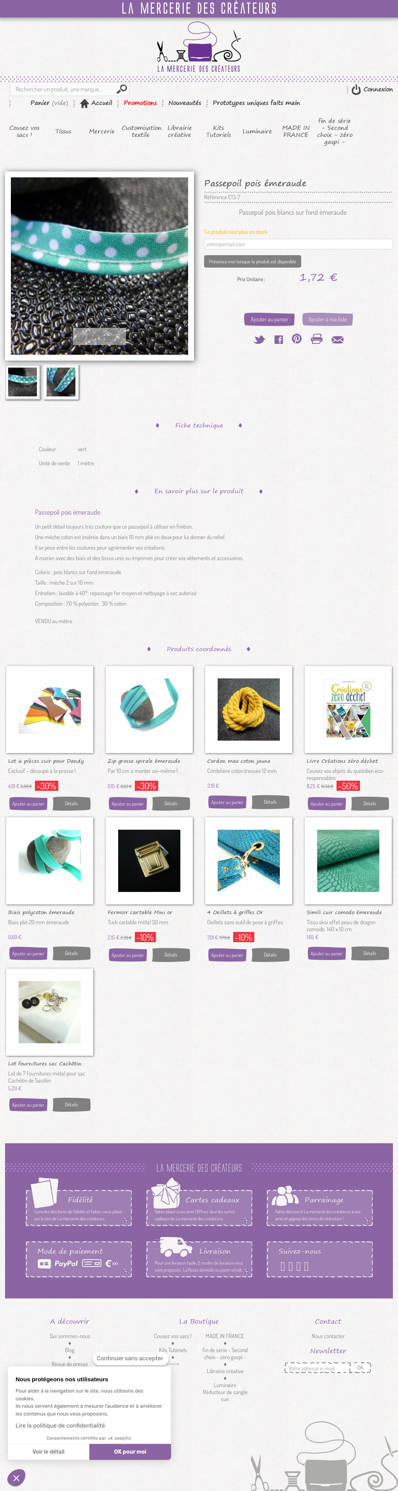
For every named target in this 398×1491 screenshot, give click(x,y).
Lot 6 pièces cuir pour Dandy (46, 760)
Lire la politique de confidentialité (60, 1425)
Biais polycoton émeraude (41, 912)
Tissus (63, 131)
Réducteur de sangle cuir (225, 1395)
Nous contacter (328, 1336)
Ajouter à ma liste (328, 319)
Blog (70, 1350)
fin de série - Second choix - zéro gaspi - (335, 131)
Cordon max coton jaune (239, 760)
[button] (16, 1477)
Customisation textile (141, 131)
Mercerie (102, 131)
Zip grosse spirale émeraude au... (144, 760)
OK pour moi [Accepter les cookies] (130, 1452)
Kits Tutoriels (218, 131)
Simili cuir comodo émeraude (344, 912)
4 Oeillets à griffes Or (235, 912)
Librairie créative (180, 131)
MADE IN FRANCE (296, 131)
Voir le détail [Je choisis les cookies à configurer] (48, 1452)
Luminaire (257, 131)
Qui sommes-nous (70, 1336)
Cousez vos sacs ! (24, 131)
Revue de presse (70, 1364)
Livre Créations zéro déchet (342, 760)
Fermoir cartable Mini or (140, 912)
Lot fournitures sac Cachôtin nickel (45, 1063)
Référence (215, 197)
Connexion (377, 89)
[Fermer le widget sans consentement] (131, 1358)
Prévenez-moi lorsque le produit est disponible (252, 261)
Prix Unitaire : (251, 279)
